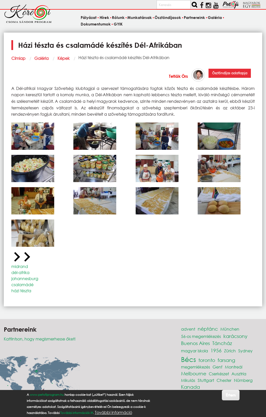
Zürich (230, 350)
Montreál (233, 367)
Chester (224, 380)
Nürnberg (243, 380)
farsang (226, 360)
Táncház (222, 343)
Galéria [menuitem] (215, 17)
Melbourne (193, 373)
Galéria (41, 58)
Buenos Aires (195, 343)
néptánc (208, 329)
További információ (113, 412)
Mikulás (188, 380)
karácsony (235, 336)
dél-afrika (20, 272)
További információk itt (76, 413)
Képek (63, 58)
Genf (217, 367)
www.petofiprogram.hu (47, 395)
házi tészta (21, 290)
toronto (206, 360)
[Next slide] (26, 257)
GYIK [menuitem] (118, 24)
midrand (19, 266)
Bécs (188, 359)
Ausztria (238, 373)
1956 (216, 350)
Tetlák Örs (178, 76)
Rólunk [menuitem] (118, 17)
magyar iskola (194, 350)
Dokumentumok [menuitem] (96, 24)
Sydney (245, 350)
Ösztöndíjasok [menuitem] (168, 17)
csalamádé (22, 284)
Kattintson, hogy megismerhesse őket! (40, 338)
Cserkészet (219, 373)
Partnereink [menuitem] (194, 17)
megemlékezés (195, 367)
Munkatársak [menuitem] (139, 17)
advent (188, 329)
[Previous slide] (16, 257)
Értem (230, 395)
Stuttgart (206, 380)
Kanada (190, 387)
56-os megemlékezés (201, 336)
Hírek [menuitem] (104, 17)
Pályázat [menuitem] (89, 17)
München (229, 329)
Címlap (18, 58)
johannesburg (24, 278)
